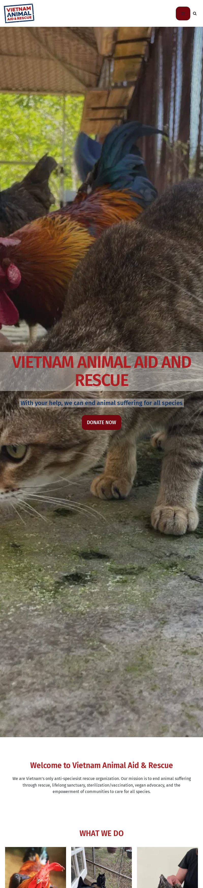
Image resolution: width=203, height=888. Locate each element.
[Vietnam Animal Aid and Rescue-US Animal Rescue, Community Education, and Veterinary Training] (19, 13)
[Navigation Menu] (183, 13)
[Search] (195, 13)
